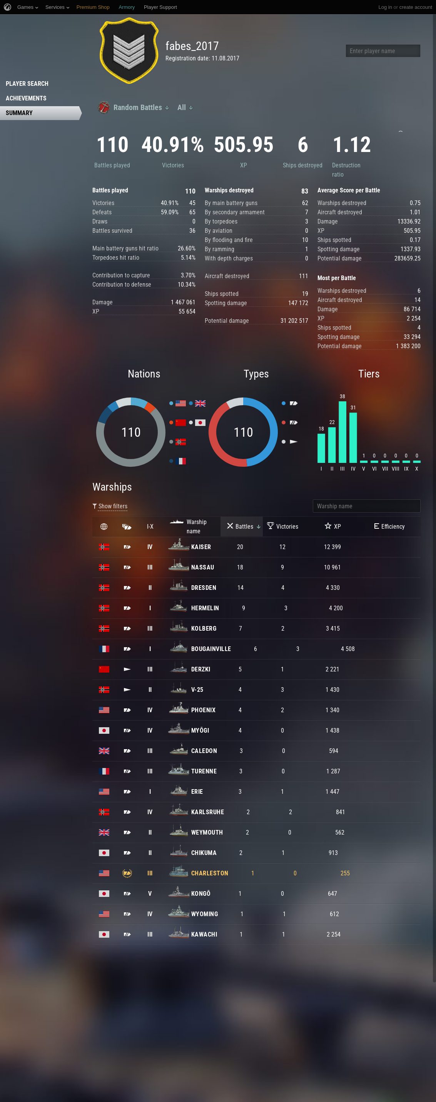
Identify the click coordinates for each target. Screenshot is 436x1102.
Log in (385, 7)
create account (415, 7)
